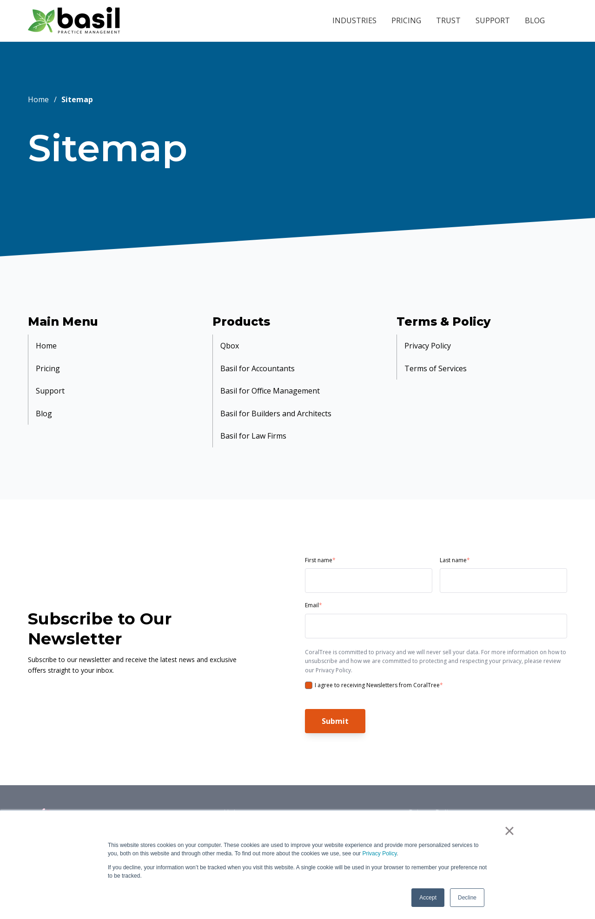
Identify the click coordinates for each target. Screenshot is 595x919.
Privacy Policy (379, 853)
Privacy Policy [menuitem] (427, 344)
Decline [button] (467, 897)
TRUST (448, 20)
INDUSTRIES (354, 20)
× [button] (511, 832)
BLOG (535, 20)
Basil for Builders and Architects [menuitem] (275, 403)
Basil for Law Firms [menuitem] (253, 422)
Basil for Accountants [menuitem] (257, 364)
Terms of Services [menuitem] (435, 364)
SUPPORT (493, 20)
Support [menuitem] (50, 383)
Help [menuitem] (232, 797)
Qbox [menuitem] (229, 344)
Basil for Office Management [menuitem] (270, 383)
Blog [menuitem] (44, 403)
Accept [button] (427, 897)
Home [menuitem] (46, 344)
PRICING (406, 20)
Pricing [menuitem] (48, 364)
